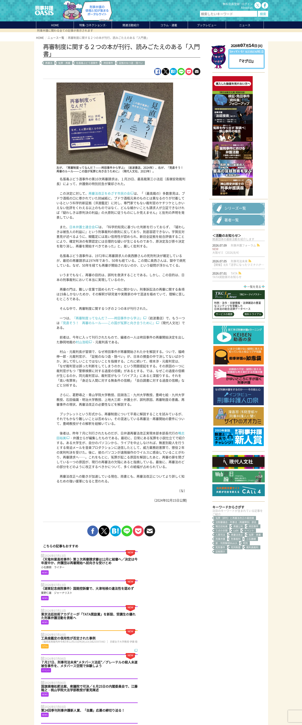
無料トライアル (253, 349)
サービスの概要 (224, 349)
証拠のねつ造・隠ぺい (131, 63)
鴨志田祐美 (222, 561)
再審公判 (238, 561)
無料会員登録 (231, 4)
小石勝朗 (251, 574)
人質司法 (220, 570)
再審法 (48, 63)
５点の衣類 (222, 566)
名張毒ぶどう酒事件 (87, 63)
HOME (55, 25)
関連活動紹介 (130, 25)
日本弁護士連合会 (82, 226)
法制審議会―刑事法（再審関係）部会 (236, 557)
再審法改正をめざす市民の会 (109, 193)
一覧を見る (254, 322)
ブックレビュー (207, 25)
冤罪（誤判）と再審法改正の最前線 (235, 553)
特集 (92, 25)
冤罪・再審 (64, 63)
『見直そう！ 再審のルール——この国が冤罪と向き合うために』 (108, 322)
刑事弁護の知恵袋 (87, 698)
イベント (249, 566)
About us (247, 7)
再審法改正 (237, 570)
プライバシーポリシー (50, 712)
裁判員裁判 (252, 582)
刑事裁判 (236, 574)
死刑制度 (236, 582)
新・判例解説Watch (226, 578)
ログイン (247, 4)
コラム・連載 (84, 684)
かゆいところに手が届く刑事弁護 (97, 702)
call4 (236, 566)
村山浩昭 (82, 342)
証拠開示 (220, 587)
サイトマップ (84, 712)
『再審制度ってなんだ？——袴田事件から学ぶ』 (107, 318)
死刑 (245, 578)
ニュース (81, 691)
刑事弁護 (220, 574)
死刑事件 (220, 582)
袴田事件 (108, 63)
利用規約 (70, 712)
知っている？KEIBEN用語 (92, 694)
